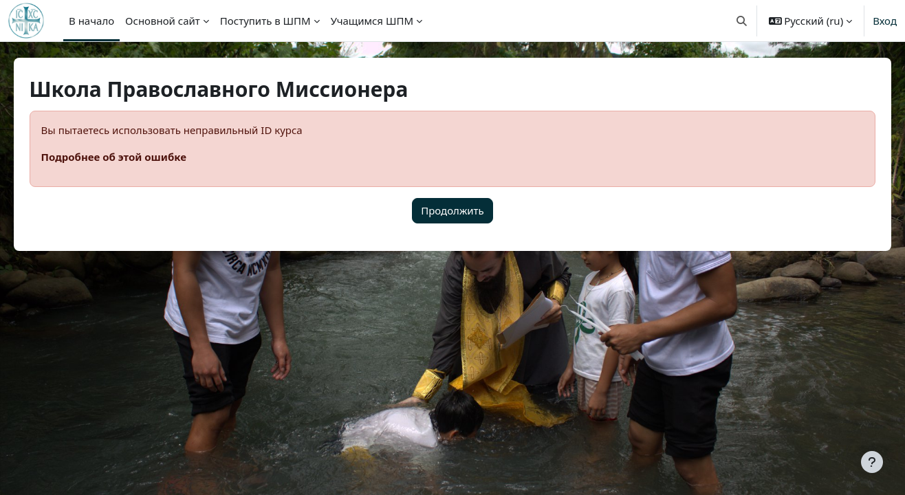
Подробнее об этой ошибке (133, 157)
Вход (885, 21)
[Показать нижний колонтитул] (872, 462)
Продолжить (452, 210)
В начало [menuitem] (91, 21)
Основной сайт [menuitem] (162, 21)
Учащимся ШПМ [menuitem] (372, 21)
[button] (742, 20)
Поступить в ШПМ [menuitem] (265, 21)
